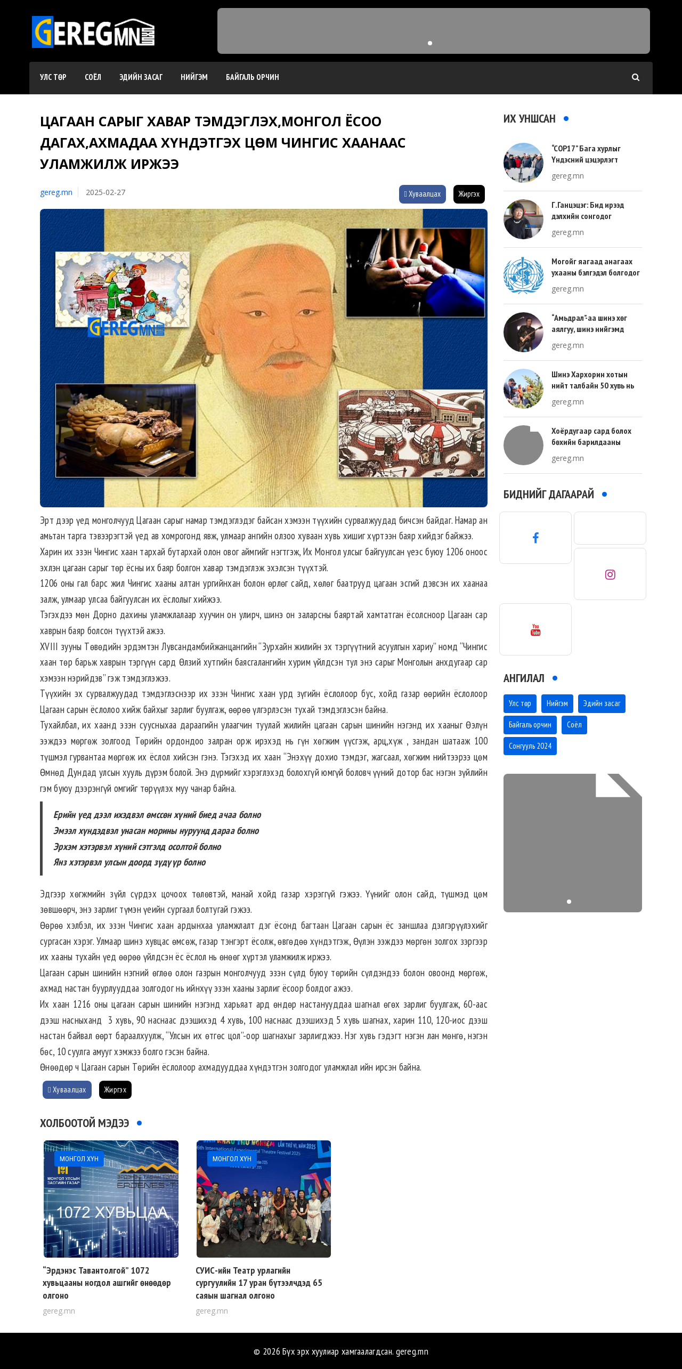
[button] (430, 43)
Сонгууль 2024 (530, 746)
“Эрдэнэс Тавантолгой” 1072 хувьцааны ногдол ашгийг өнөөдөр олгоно (107, 1282)
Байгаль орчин (252, 77)
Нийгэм (194, 77)
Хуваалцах (422, 194)
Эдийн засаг (141, 77)
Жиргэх (469, 194)
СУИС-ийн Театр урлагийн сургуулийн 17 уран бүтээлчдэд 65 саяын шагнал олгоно (259, 1282)
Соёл (93, 77)
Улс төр (53, 77)
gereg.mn (56, 192)
